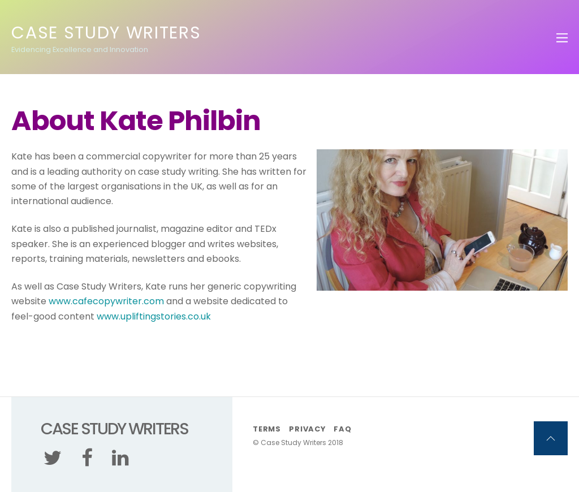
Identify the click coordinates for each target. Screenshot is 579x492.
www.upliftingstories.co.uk (154, 316)
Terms (267, 429)
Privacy (307, 429)
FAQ (342, 429)
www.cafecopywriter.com (106, 301)
